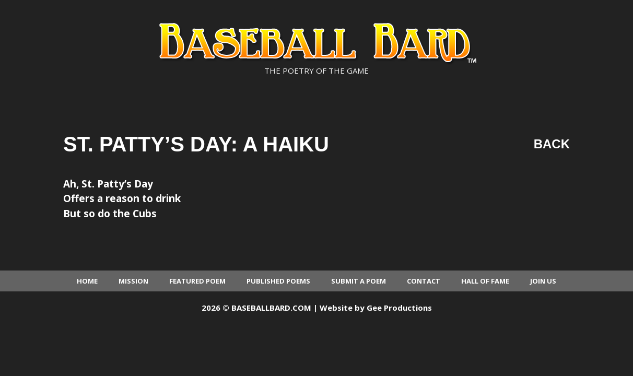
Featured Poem (197, 281)
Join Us (543, 281)
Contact (423, 281)
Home (87, 281)
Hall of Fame (485, 281)
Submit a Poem (358, 281)
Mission (133, 281)
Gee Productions (399, 307)
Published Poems (278, 281)
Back (552, 144)
